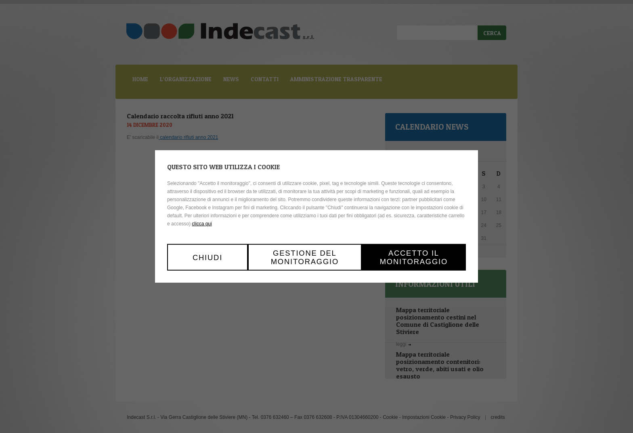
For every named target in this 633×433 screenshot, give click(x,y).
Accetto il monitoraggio (414, 257)
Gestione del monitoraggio (305, 257)
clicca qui (202, 224)
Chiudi (207, 257)
